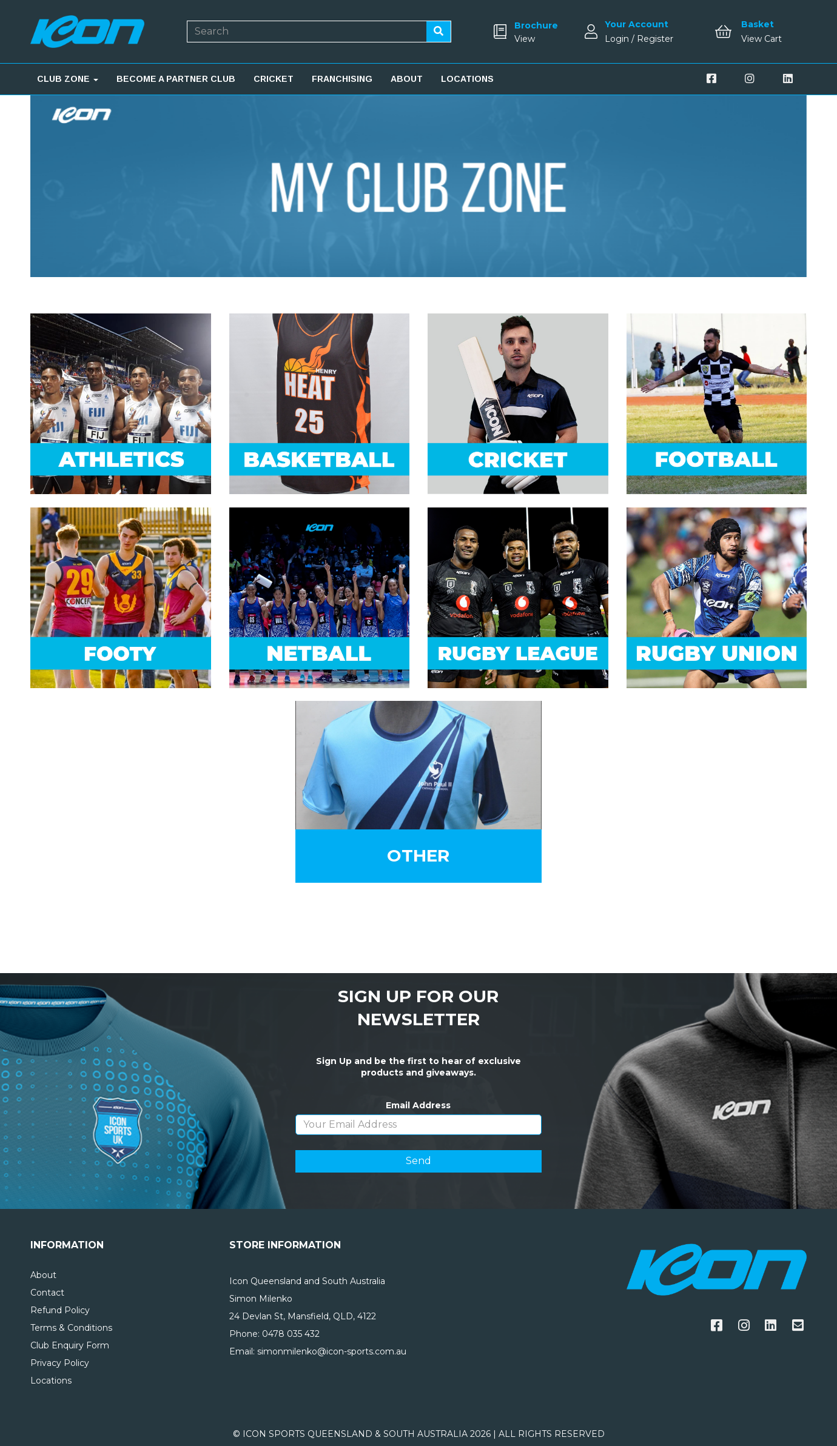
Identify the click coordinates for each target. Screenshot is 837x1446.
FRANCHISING (342, 79)
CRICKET (274, 79)
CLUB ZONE (67, 79)
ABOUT (407, 79)
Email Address (418, 1105)
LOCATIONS (467, 79)
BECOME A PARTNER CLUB (175, 79)
